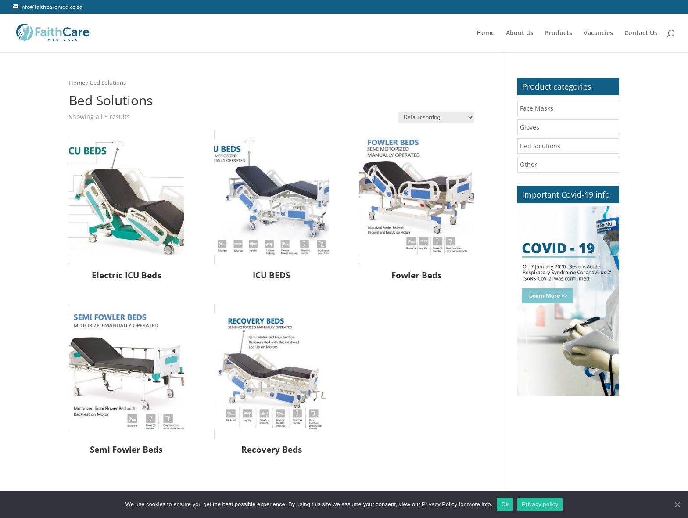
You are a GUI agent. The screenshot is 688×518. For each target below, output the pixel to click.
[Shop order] (436, 117)
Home (485, 33)
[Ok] (677, 504)
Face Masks (536, 108)
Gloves (529, 127)
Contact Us (640, 33)
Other (528, 164)
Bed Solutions (540, 146)
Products (558, 33)
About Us (520, 33)
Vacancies (598, 33)
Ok (505, 504)
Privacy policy (540, 504)
